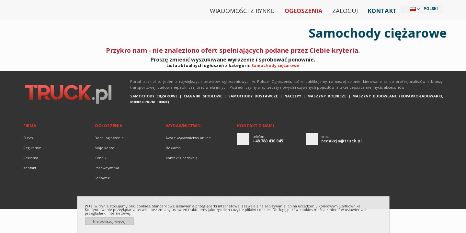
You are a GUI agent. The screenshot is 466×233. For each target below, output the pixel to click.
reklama (30, 158)
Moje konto (104, 148)
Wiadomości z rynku (242, 11)
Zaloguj (345, 11)
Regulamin (32, 148)
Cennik (101, 158)
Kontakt (382, 11)
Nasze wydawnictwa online (188, 138)
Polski (431, 8)
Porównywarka (107, 168)
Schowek (102, 178)
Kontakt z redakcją (182, 158)
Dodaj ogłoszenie (109, 138)
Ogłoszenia (304, 11)
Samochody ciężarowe (275, 65)
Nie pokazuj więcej (109, 221)
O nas (28, 138)
